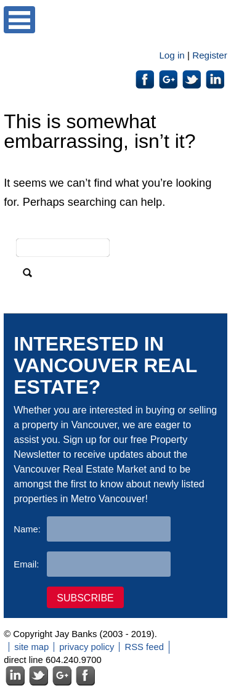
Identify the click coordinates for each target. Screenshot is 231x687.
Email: (26, 564)
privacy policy (86, 647)
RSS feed (144, 647)
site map (31, 647)
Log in (171, 55)
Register (209, 55)
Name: (27, 529)
